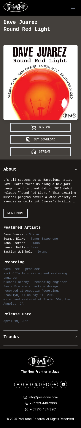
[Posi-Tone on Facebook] (27, 384)
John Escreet (14, 243)
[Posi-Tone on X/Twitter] (36, 384)
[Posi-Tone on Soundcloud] (54, 384)
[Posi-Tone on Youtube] (63, 384)
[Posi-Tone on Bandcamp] (18, 384)
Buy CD (40, 127)
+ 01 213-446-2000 (43, 403)
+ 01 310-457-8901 (43, 409)
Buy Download (40, 139)
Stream (40, 151)
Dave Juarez (20, 22)
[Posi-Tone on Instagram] (45, 384)
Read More (15, 213)
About (40, 169)
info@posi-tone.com (43, 397)
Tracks (40, 336)
